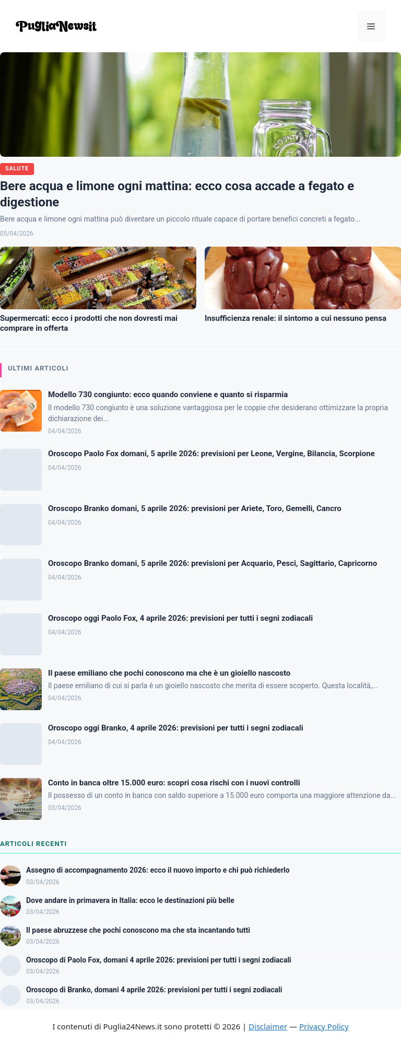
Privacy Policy (324, 1026)
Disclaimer (268, 1026)
